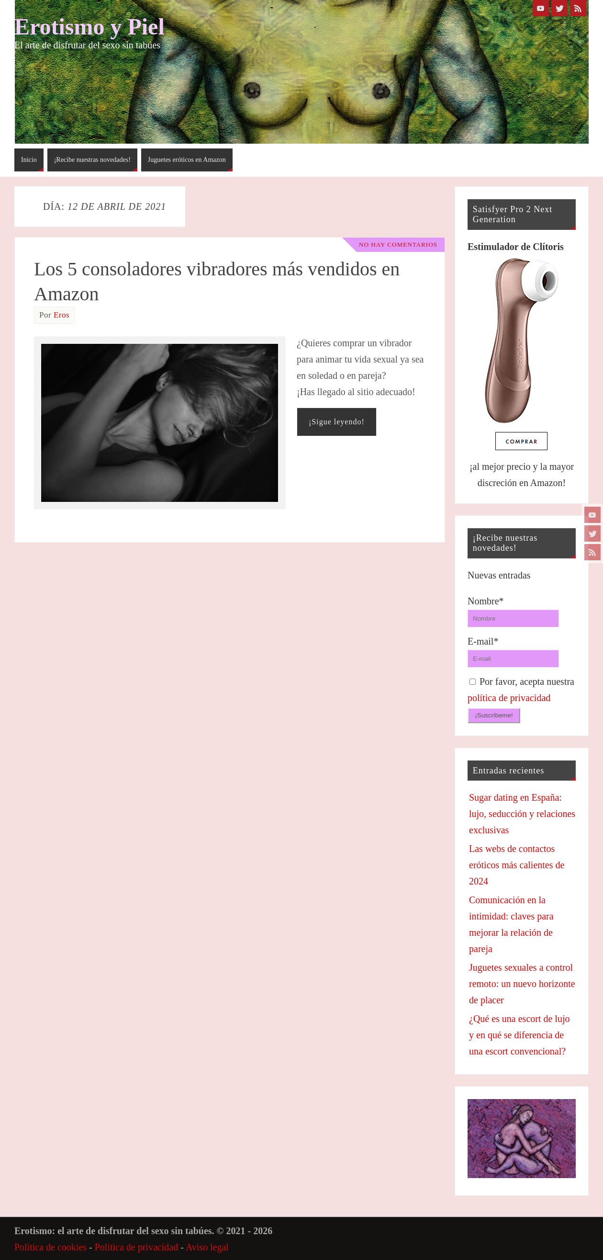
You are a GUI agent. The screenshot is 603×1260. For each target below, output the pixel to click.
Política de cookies (50, 1247)
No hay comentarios (395, 244)
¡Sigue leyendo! (337, 422)
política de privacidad (509, 697)
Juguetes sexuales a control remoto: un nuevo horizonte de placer (522, 983)
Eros (61, 314)
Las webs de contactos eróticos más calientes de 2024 (516, 864)
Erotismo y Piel (89, 26)
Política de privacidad (136, 1247)
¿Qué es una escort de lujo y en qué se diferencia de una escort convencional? (519, 1034)
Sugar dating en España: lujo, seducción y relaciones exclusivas (522, 813)
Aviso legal (207, 1247)
